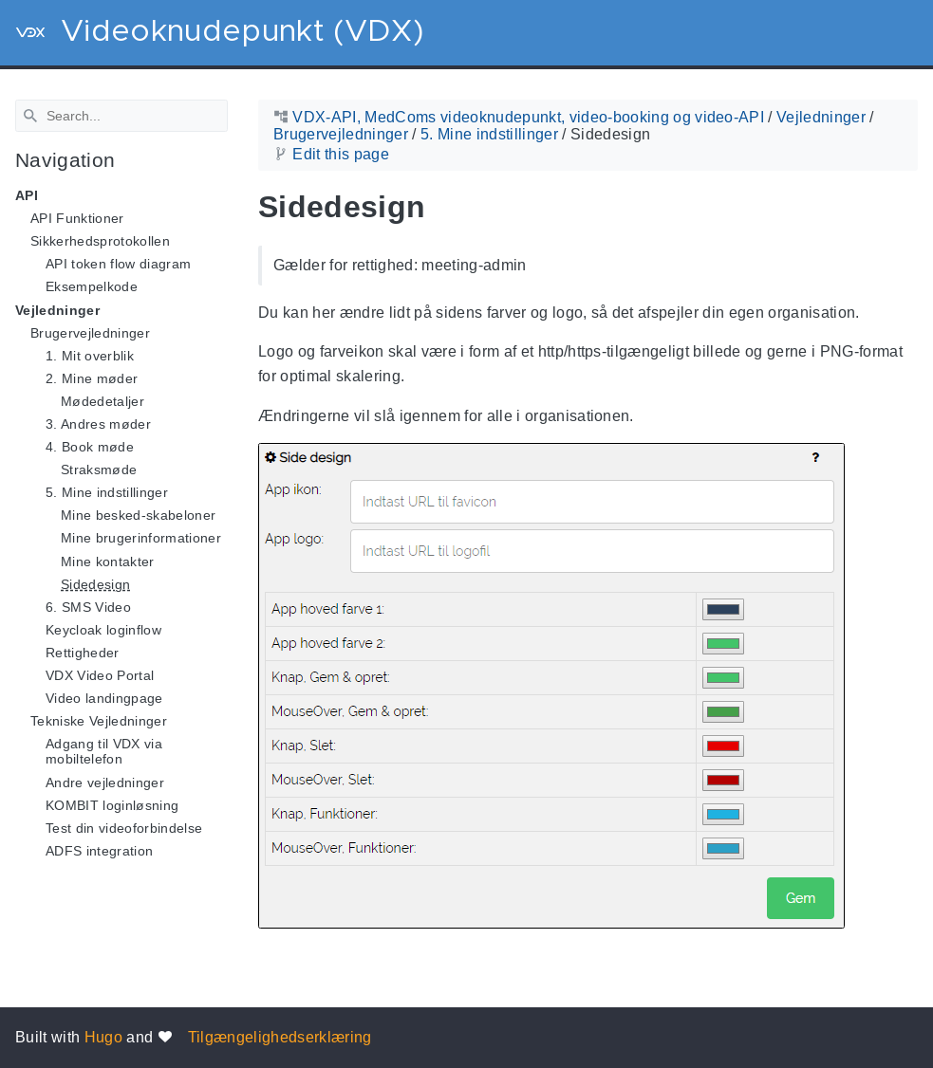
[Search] (121, 116)
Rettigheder (83, 652)
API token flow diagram (118, 263)
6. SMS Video (88, 607)
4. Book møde (90, 446)
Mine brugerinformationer (141, 537)
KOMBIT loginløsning (112, 804)
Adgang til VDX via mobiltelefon (104, 751)
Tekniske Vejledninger (98, 720)
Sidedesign (95, 583)
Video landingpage (104, 698)
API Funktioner (77, 218)
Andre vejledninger (105, 781)
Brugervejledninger (90, 332)
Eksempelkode (92, 286)
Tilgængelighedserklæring (280, 1037)
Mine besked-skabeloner (138, 515)
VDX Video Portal (100, 675)
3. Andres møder (98, 424)
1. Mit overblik (90, 355)
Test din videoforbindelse (124, 828)
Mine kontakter (108, 560)
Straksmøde (99, 469)
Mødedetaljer (102, 401)
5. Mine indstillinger (107, 492)
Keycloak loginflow (103, 629)
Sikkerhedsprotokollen (100, 241)
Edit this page (340, 154)
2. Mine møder (92, 378)
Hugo (103, 1037)
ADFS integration (99, 850)
